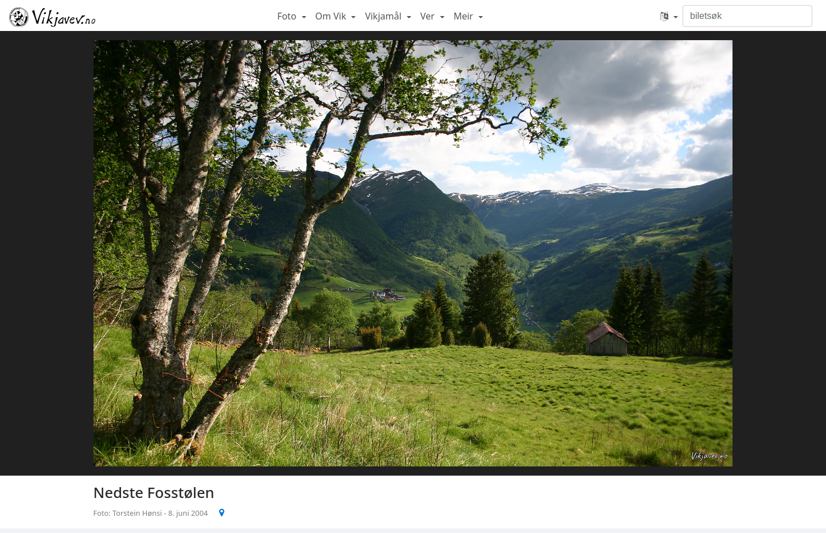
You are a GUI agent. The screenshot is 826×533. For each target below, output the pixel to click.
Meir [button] (465, 16)
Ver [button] (428, 16)
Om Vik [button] (332, 16)
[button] (669, 16)
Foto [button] (288, 16)
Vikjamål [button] (384, 16)
